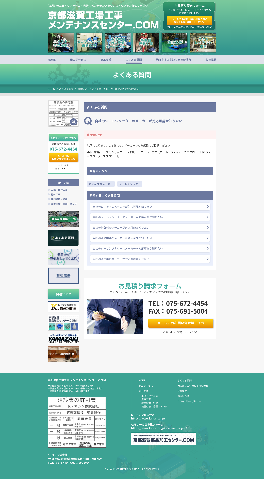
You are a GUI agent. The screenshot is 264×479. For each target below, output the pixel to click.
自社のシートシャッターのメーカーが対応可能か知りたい (108, 88)
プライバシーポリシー (189, 401)
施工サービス (78, 59)
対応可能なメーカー (101, 184)
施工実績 (106, 59)
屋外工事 (55, 194)
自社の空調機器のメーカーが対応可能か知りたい (122, 238)
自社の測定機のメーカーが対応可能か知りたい (121, 259)
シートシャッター (130, 184)
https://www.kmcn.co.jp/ (148, 418)
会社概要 (210, 59)
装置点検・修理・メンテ (64, 203)
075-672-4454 (63, 149)
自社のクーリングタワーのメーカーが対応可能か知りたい (128, 248)
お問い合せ (183, 396)
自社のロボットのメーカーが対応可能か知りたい (122, 207)
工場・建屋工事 (59, 189)
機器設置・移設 (59, 199)
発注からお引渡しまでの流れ (173, 59)
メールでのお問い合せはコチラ (180, 322)
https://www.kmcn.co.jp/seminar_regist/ (159, 428)
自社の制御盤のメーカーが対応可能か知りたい (121, 227)
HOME (52, 59)
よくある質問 (134, 59)
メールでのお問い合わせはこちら (189, 20)
